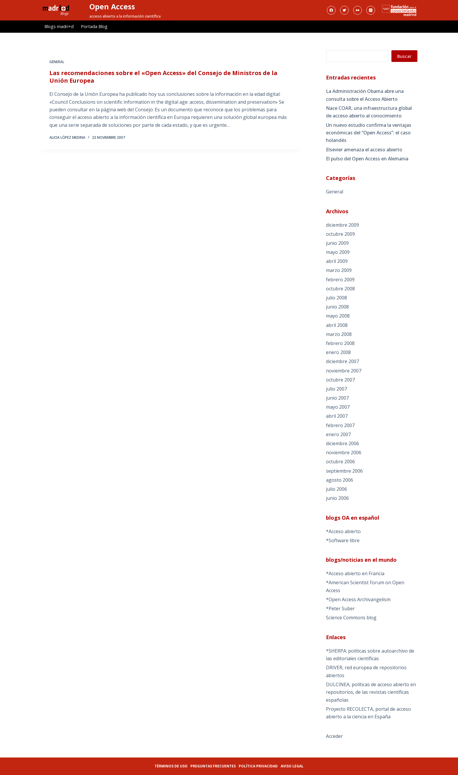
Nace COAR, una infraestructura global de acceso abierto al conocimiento (369, 112)
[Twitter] (344, 10)
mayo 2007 (338, 407)
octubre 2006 (340, 461)
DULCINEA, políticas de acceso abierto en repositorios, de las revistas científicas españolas (371, 692)
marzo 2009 (339, 270)
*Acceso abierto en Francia (355, 573)
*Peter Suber (340, 608)
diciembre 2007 (342, 361)
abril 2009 (337, 261)
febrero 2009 (340, 279)
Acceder (334, 736)
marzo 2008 (339, 334)
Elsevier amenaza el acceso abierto (364, 149)
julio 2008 (336, 297)
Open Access (112, 6)
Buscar (404, 56)
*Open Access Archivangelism (358, 599)
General (56, 62)
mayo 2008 (338, 316)
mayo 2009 (338, 252)
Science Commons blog (351, 617)
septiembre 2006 (344, 471)
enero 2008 (338, 352)
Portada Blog (94, 26)
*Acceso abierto (343, 531)
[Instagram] (370, 10)
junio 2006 (337, 498)
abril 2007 (337, 416)
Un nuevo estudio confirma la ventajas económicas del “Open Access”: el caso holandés (368, 133)
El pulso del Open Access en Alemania (367, 158)
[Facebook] (331, 10)
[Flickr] (357, 10)
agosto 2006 (339, 480)
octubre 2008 (340, 288)
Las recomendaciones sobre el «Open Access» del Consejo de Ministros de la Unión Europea (163, 77)
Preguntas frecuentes (213, 766)
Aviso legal (292, 766)
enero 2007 (338, 434)
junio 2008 (337, 307)
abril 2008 (337, 325)
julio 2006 (336, 489)
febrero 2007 (340, 425)
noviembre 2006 (343, 452)
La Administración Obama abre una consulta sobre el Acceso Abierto (365, 95)
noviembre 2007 (343, 370)
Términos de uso (171, 766)
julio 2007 (336, 389)
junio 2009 (337, 243)
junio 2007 (337, 398)
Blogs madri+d (59, 26)
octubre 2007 (340, 380)
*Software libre (343, 540)
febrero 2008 (340, 343)
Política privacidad (258, 766)
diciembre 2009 (342, 225)
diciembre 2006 (342, 443)
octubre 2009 (340, 234)
